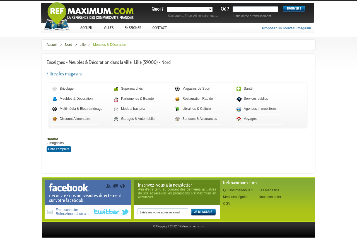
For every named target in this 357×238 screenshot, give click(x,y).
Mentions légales (235, 197)
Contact (159, 27)
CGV (226, 204)
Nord (68, 45)
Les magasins (269, 190)
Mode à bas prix (133, 109)
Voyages (250, 119)
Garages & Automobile (138, 119)
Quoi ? (157, 9)
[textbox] (256, 9)
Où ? (225, 9)
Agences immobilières (260, 109)
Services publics (256, 99)
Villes (109, 27)
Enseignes (133, 27)
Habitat (52, 139)
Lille (83, 45)
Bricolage (67, 89)
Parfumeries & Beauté (137, 99)
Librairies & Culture (196, 109)
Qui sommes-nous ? (238, 190)
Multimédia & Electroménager (81, 109)
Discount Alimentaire (75, 119)
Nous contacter (270, 197)
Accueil (86, 27)
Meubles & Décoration (109, 45)
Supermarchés (132, 89)
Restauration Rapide (197, 99)
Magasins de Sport (196, 89)
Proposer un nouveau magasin (286, 28)
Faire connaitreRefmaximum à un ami (72, 212)
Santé (248, 89)
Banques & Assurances (199, 119)
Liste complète (58, 149)
